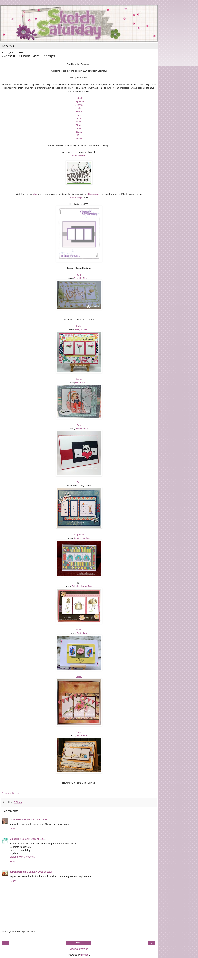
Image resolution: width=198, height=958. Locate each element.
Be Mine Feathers (81, 538)
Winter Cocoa (81, 382)
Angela (79, 732)
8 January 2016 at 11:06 (39, 871)
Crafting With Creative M (22, 856)
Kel (79, 135)
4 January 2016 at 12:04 (33, 839)
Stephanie (79, 101)
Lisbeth (78, 98)
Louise (79, 108)
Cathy (79, 379)
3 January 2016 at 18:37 (34, 819)
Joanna (79, 105)
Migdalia (14, 839)
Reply (13, 828)
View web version (79, 949)
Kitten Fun (82, 735)
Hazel (79, 111)
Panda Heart (82, 428)
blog (35, 194)
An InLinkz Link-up (10, 793)
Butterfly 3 (82, 633)
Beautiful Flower (81, 278)
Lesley (79, 677)
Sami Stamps (78, 155)
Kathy (79, 326)
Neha (78, 121)
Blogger (85, 954)
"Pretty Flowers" (81, 329)
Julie (79, 275)
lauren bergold (18, 871)
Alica (79, 118)
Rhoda (79, 125)
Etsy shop (93, 194)
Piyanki (78, 138)
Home (79, 943)
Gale (79, 115)
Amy (78, 128)
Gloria (79, 132)
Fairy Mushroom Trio (82, 586)
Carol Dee (15, 819)
